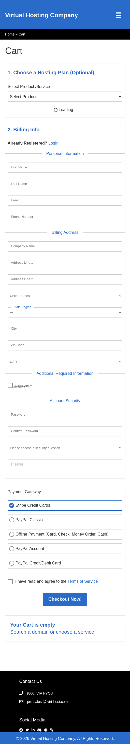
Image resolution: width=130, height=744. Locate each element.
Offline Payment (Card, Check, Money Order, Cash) (58, 534)
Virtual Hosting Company (41, 15)
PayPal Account (26, 548)
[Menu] (118, 15)
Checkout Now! (65, 599)
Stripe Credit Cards (29, 505)
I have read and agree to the (53, 581)
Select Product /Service (29, 86)
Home (10, 34)
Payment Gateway (24, 492)
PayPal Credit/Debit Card (34, 563)
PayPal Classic (25, 519)
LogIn (53, 143)
